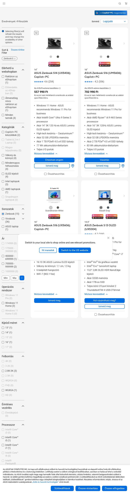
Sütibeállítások (62, 488)
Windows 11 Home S (11, 312)
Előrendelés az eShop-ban (11, 90)
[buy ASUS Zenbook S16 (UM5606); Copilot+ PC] (105, 75)
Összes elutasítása (88, 488)
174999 (11, 243)
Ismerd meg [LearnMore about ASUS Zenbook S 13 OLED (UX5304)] (104, 299)
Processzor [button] (13, 424)
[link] (65, 3)
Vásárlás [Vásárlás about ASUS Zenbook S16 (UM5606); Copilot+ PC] (104, 156)
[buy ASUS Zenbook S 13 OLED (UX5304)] (105, 224)
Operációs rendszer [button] (13, 288)
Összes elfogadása (114, 488)
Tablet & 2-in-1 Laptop (12, 141)
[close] (108, 238)
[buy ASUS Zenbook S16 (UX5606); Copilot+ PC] (54, 224)
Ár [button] (13, 238)
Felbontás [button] (13, 356)
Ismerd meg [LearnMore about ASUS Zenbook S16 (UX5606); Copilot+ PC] (54, 294)
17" (8, 347)
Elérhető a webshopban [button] (13, 70)
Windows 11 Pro (11, 297)
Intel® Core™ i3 (11, 431)
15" (8, 337)
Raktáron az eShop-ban (11, 79)
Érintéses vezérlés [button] (13, 406)
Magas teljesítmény (13, 149)
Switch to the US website (74, 250)
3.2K (9, 366)
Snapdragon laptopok (11, 198)
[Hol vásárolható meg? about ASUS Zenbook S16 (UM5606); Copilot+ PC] (122, 162)
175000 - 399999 (11, 250)
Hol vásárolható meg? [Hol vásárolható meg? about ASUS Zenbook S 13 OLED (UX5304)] (104, 294)
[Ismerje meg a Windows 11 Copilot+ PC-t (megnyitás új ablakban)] (111, 15)
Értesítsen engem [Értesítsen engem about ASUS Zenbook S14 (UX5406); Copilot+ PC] (54, 156)
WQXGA (11, 380)
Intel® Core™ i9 (11, 454)
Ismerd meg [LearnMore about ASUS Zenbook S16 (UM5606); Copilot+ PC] (102, 162)
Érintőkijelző (11, 414)
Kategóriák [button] (13, 127)
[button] (4, 3)
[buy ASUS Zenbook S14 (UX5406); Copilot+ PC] (54, 75)
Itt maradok (48, 250)
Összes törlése (17, 50)
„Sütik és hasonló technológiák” (45, 482)
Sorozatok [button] (13, 208)
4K (8, 361)
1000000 (11, 271)
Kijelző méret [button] (13, 322)
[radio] (51, 56)
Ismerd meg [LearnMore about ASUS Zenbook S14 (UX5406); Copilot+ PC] (52, 162)
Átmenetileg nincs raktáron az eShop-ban (11, 104)
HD (8, 395)
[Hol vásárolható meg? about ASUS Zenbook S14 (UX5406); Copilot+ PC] (72, 162)
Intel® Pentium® (10, 463)
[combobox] (114, 21)
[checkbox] (13, 141)
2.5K (9, 375)
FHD (9, 385)
